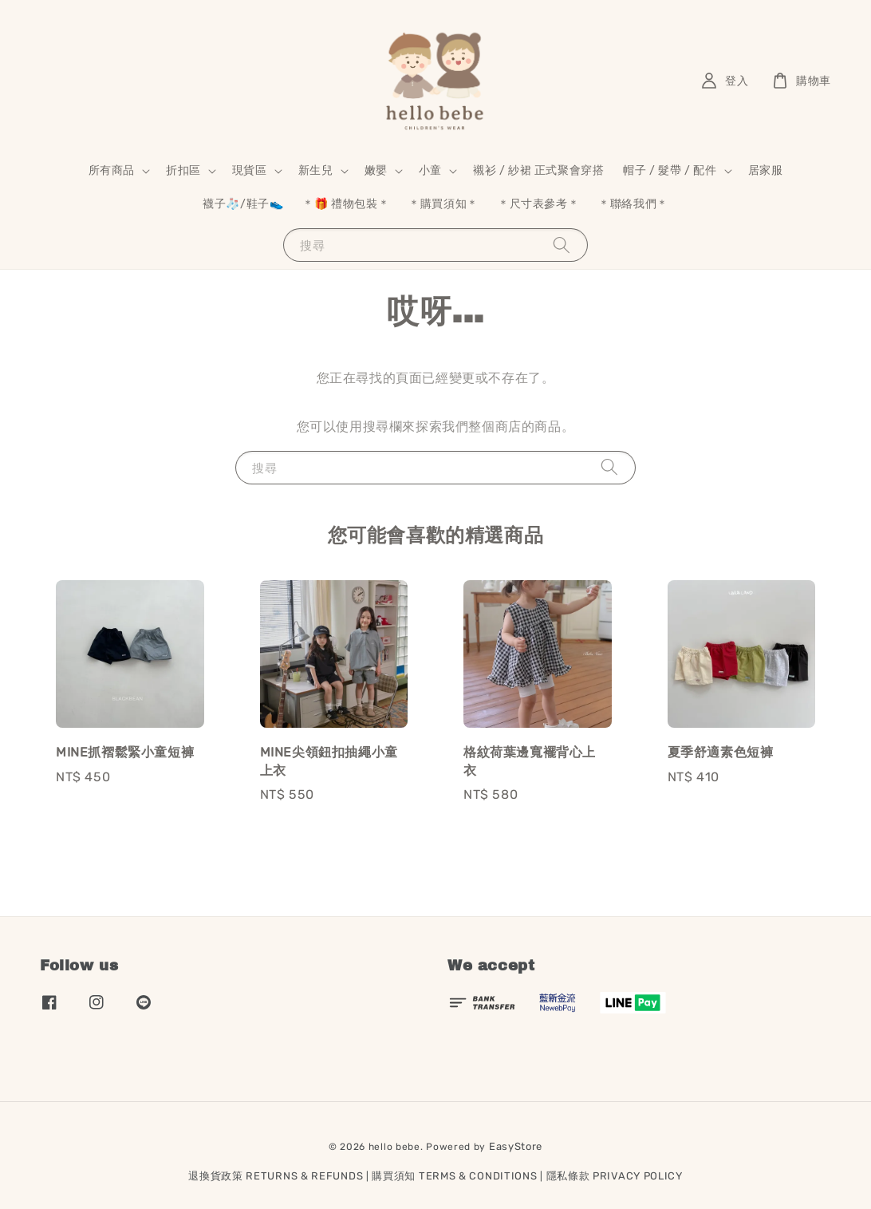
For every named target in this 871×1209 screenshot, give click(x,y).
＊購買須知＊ (443, 204)
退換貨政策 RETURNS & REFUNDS (275, 1176)
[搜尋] (561, 244)
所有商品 (112, 170)
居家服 (765, 170)
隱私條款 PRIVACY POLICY (614, 1176)
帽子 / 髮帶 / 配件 (669, 170)
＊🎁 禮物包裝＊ (345, 204)
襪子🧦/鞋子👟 (243, 204)
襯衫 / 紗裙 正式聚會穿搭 (538, 170)
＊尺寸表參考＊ (538, 204)
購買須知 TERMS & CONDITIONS (454, 1176)
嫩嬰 (376, 170)
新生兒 (315, 170)
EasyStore (515, 1146)
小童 (430, 170)
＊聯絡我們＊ (633, 204)
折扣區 (183, 170)
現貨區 (249, 170)
